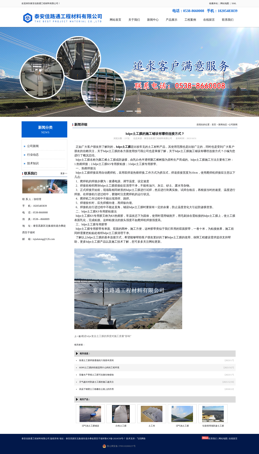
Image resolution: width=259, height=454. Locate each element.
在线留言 (209, 19)
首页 (214, 124)
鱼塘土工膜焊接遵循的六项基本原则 (96, 360)
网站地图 (224, 3)
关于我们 (134, 19)
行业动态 (33, 154)
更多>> (63, 173)
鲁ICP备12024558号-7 (115, 438)
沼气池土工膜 (182, 426)
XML (233, 3)
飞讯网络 (141, 438)
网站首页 (115, 19)
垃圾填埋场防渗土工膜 (213, 426)
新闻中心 (153, 19)
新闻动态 (222, 124)
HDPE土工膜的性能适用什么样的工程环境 (99, 367)
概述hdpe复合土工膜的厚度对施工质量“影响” (106, 336)
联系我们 (227, 19)
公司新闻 (33, 146)
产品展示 (171, 19)
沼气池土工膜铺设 (90, 426)
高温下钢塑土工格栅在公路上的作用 (96, 389)
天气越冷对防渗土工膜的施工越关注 (96, 382)
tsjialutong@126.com (44, 239)
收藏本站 (213, 3)
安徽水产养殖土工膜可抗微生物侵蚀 (96, 374)
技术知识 (33, 163)
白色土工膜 (121, 426)
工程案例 (190, 19)
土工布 (152, 426)
